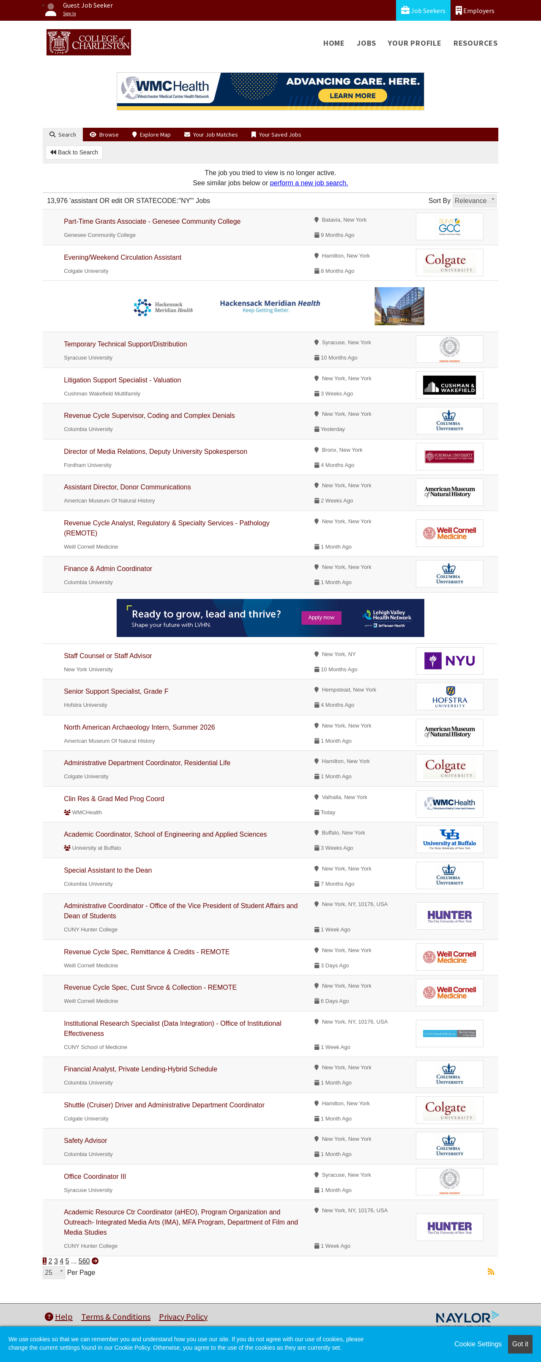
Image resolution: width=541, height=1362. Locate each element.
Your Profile (415, 43)
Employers (475, 10)
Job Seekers (423, 10)
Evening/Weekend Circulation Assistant (122, 257)
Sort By (440, 200)
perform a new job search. (309, 183)
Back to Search (74, 152)
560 (84, 1261)
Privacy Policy (183, 1316)
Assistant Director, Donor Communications (127, 487)
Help (59, 1316)
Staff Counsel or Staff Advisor (108, 655)
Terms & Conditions (115, 1316)
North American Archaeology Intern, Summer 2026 (139, 727)
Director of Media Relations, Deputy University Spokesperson (155, 451)
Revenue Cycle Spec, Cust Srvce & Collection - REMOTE (150, 987)
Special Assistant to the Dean (108, 870)
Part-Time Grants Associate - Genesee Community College (152, 221)
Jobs (366, 43)
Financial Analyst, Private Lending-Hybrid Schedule (140, 1069)
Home (334, 43)
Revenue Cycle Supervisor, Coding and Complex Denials (149, 415)
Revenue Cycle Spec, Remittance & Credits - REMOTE (147, 952)
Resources (476, 43)
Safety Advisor (85, 1140)
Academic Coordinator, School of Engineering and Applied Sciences (165, 834)
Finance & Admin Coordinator (108, 568)
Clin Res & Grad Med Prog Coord (114, 798)
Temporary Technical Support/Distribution (125, 344)
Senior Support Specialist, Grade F (116, 691)
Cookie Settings (478, 1344)
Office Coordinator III (95, 1176)
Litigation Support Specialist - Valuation (122, 380)
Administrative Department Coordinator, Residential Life (147, 762)
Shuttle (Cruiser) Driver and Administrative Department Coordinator (164, 1105)
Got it (520, 1344)
